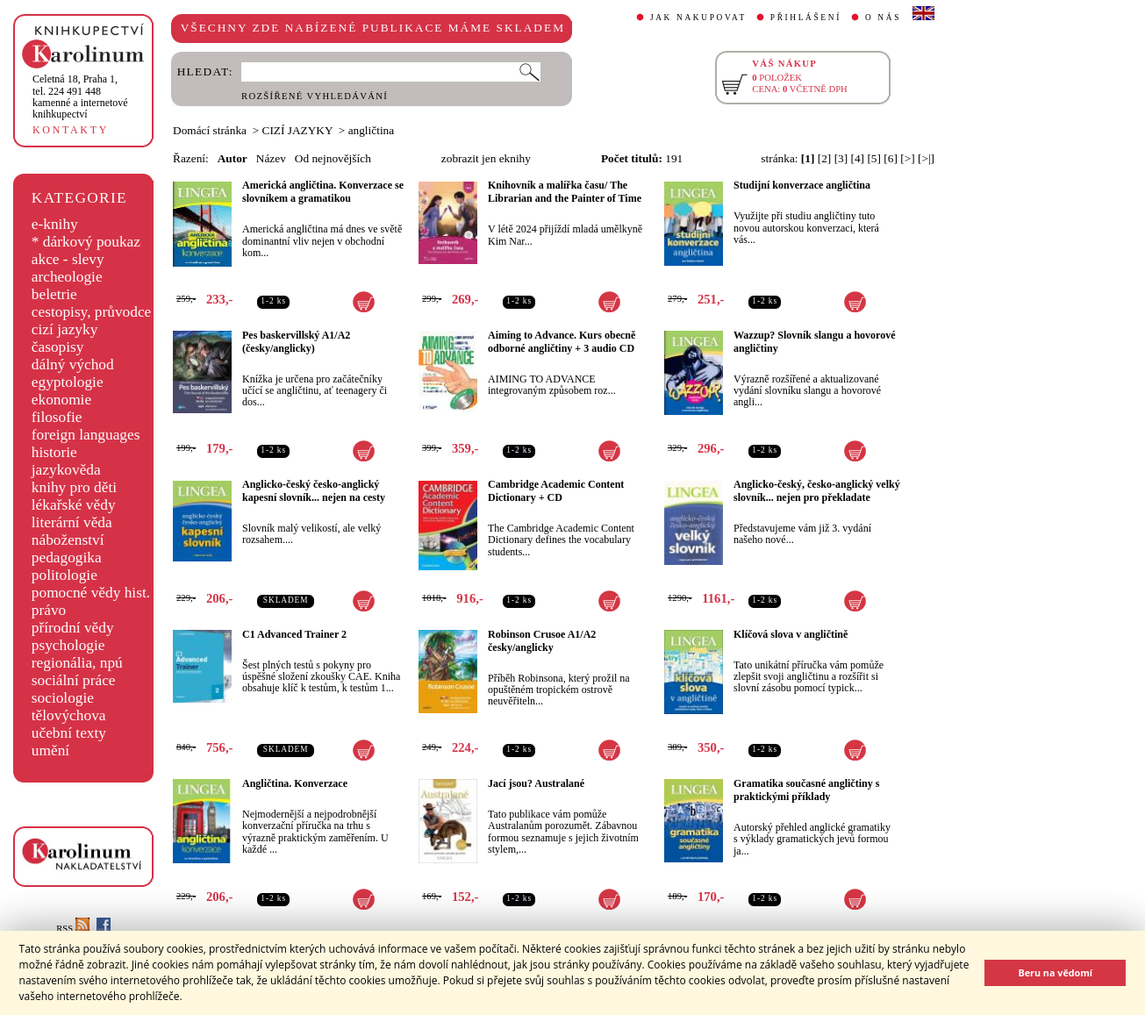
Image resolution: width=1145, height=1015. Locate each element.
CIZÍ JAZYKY (297, 130)
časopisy (58, 347)
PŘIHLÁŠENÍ (805, 17)
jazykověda (66, 469)
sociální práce (74, 680)
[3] (841, 158)
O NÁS (883, 17)
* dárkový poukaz (86, 241)
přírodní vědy (73, 627)
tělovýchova (69, 715)
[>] (907, 158)
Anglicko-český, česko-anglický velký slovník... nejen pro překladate (817, 491)
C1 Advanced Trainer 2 (294, 634)
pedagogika (67, 557)
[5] (874, 158)
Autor (232, 158)
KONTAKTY (70, 130)
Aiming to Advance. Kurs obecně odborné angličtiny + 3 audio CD (561, 341)
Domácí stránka (210, 130)
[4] (858, 158)
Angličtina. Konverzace (294, 783)
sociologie (63, 698)
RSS (72, 928)
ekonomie (61, 399)
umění (50, 750)
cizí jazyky (65, 329)
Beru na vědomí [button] (1055, 972)
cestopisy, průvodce (92, 312)
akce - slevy (68, 259)
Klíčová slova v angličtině (791, 634)
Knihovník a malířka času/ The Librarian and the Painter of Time (564, 191)
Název (271, 158)
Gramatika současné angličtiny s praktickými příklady (806, 790)
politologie (64, 575)
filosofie (57, 417)
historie (54, 452)
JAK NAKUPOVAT (698, 17)
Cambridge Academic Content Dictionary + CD (556, 491)
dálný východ (73, 364)
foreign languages (86, 434)
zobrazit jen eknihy (486, 158)
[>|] (926, 158)
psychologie (68, 645)
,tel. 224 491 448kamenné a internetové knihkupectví (80, 96)
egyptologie (68, 382)
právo (49, 610)
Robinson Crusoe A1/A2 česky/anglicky (542, 641)
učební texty (69, 733)
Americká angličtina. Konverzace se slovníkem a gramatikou (323, 191)
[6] (891, 158)
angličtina (371, 130)
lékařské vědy (74, 505)
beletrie (54, 294)
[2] (825, 158)
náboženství (68, 540)
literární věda (72, 522)
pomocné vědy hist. (91, 592)
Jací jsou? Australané (536, 783)
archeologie (67, 276)
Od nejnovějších (333, 158)
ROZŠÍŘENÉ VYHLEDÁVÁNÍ (314, 96)
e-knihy (55, 224)
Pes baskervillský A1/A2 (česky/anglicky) (296, 341)
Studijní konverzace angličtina (802, 185)
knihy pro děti (74, 487)
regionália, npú (77, 662)
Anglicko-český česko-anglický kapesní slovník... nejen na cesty (313, 491)
